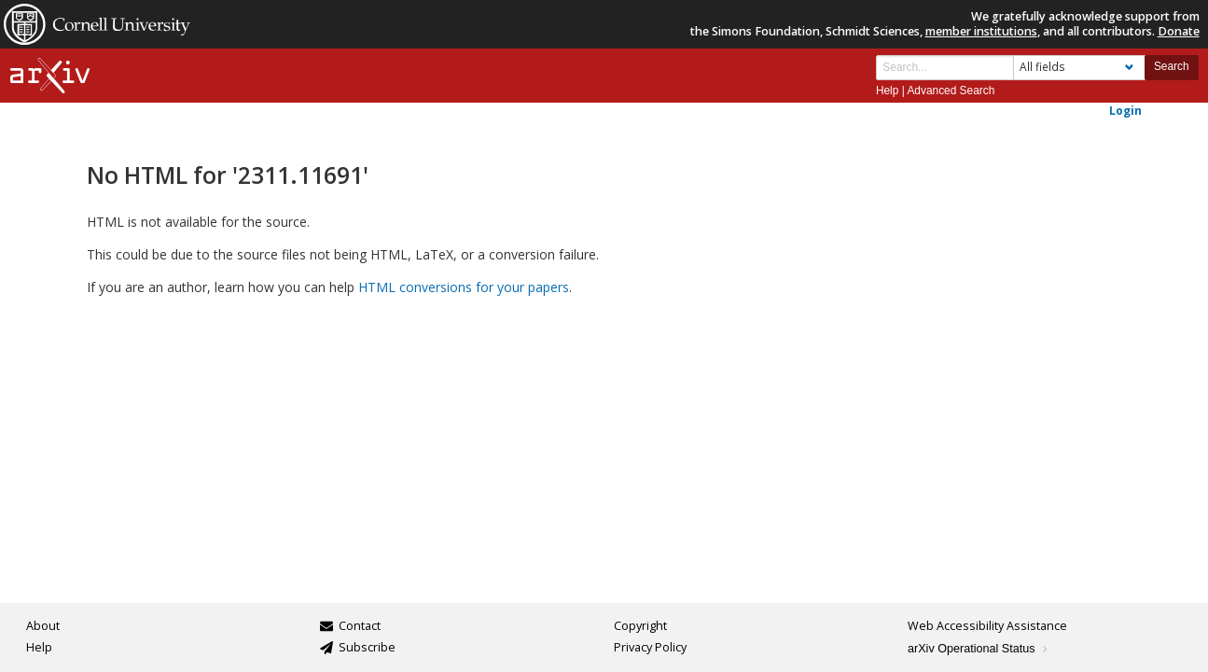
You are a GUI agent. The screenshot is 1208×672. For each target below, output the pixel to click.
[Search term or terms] (945, 67)
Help (887, 90)
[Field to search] (1079, 67)
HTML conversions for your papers (463, 287)
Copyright (640, 626)
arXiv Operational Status (979, 648)
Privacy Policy (650, 647)
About (43, 626)
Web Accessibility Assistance (987, 626)
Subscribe (367, 647)
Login (1125, 110)
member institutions (981, 31)
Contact (360, 626)
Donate (1179, 31)
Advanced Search (950, 90)
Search (1171, 66)
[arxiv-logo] (50, 76)
